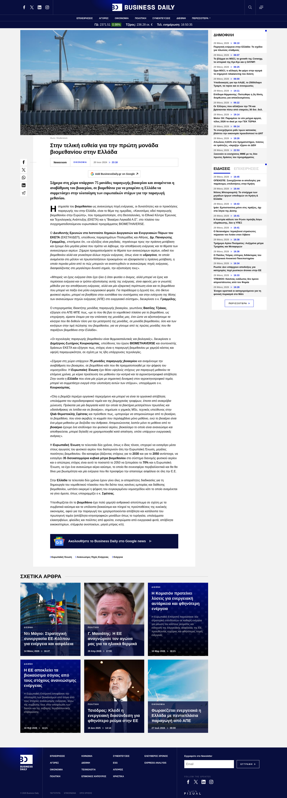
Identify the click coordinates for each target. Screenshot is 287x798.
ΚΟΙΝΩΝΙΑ (86, 756)
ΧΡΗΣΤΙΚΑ (118, 776)
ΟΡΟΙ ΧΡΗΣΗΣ (86, 793)
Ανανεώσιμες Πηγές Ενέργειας (93, 557)
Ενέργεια (118, 557)
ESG (115, 763)
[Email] (209, 764)
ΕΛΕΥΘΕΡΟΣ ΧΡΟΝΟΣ (156, 756)
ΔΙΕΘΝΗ (181, 18)
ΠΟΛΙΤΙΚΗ (140, 18)
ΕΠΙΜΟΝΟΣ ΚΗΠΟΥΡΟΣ (93, 776)
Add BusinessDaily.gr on (117, 174)
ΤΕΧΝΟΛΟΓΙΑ (88, 769)
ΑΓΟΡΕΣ (104, 18)
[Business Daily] (26, 770)
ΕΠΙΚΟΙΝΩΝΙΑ (70, 793)
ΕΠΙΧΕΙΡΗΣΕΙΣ (85, 18)
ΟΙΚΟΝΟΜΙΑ (122, 18)
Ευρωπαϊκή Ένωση (61, 557)
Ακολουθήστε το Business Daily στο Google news (102, 541)
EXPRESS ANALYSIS (155, 763)
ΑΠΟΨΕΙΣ (118, 769)
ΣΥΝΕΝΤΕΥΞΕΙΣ (161, 18)
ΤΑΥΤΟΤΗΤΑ (55, 793)
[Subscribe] (247, 764)
